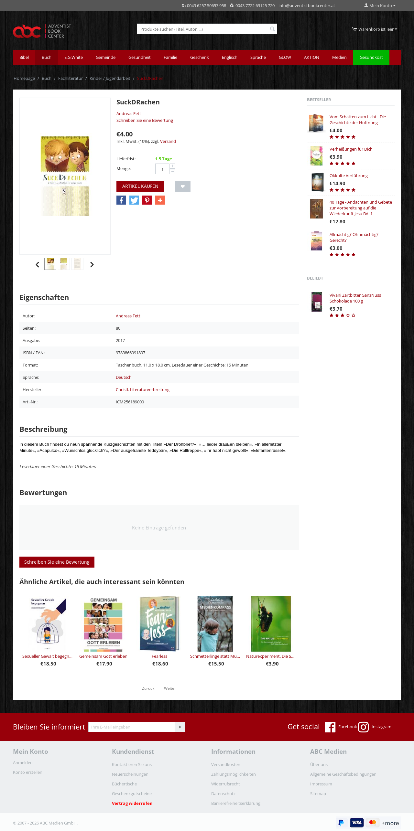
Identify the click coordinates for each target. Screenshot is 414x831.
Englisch (229, 57)
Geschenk (199, 57)
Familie (170, 57)
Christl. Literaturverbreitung (142, 389)
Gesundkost (371, 57)
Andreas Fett (128, 113)
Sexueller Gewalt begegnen (47, 656)
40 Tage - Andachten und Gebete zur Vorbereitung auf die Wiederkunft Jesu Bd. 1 (361, 208)
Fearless (159, 656)
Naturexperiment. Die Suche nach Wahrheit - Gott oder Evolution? (271, 656)
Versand (168, 141)
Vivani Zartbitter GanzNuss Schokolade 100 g (355, 298)
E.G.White (73, 57)
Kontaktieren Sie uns (132, 764)
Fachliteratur (70, 78)
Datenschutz (223, 793)
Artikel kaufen (140, 186)
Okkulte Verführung (349, 175)
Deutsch (124, 377)
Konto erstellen (27, 772)
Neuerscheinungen (130, 774)
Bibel (24, 57)
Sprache (258, 57)
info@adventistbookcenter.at (306, 5)
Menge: (123, 168)
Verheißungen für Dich (351, 149)
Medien (339, 57)
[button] (121, 200)
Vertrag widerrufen (132, 803)
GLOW (285, 57)
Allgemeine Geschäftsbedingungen (343, 774)
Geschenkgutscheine (132, 793)
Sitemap (318, 793)
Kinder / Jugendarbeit (110, 78)
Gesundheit (139, 57)
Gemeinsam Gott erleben (103, 656)
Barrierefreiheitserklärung (235, 803)
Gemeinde (105, 57)
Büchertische (124, 784)
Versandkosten (225, 764)
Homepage (24, 78)
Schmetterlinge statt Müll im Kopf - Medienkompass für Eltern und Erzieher (215, 656)
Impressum (321, 784)
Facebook (341, 727)
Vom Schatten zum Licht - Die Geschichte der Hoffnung (358, 119)
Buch (46, 57)
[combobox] (207, 29)
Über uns (319, 764)
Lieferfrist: (126, 159)
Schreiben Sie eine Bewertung (144, 120)
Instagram (374, 727)
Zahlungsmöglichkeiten (233, 774)
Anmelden (23, 762)
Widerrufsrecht (225, 784)
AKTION (311, 57)
